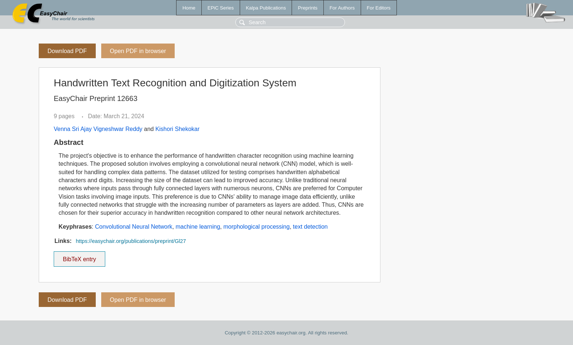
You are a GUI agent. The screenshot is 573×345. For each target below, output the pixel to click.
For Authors (342, 8)
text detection (310, 227)
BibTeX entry (79, 256)
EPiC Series (221, 8)
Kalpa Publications (266, 8)
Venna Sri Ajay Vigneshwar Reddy (98, 129)
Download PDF (67, 51)
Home (189, 8)
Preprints (307, 8)
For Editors (379, 8)
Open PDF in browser (138, 51)
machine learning (197, 227)
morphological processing (256, 227)
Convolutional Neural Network (133, 227)
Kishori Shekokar (177, 129)
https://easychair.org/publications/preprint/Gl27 (131, 241)
